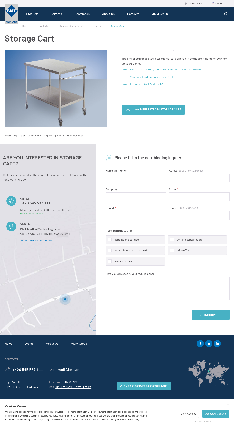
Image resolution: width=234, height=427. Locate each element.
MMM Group (160, 14)
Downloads (82, 14)
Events (29, 343)
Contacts (133, 14)
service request (119, 262)
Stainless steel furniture (71, 26)
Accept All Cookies (215, 413)
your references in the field (126, 252)
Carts (98, 26)
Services (56, 14)
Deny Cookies (188, 413)
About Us (108, 14)
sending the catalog (122, 241)
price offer (178, 252)
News (8, 343)
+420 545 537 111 (35, 203)
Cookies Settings (203, 421)
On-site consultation (185, 241)
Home (25, 26)
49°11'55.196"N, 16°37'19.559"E (73, 387)
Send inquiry (206, 315)
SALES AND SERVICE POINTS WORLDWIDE (145, 386)
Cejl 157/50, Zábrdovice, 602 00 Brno (45, 233)
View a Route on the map (37, 240)
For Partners (195, 3)
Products (32, 14)
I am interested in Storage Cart (157, 109)
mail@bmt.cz (68, 369)
